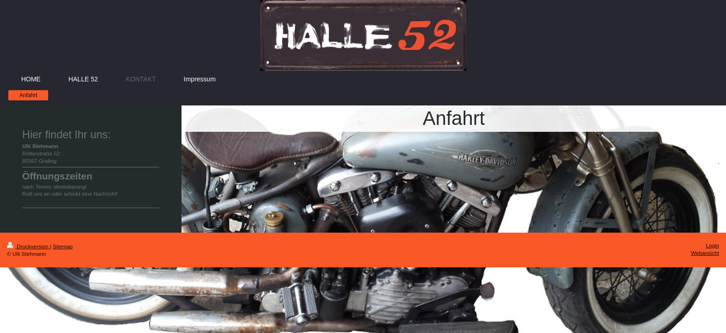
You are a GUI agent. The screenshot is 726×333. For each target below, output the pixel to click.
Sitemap (63, 246)
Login (712, 245)
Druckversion (28, 246)
